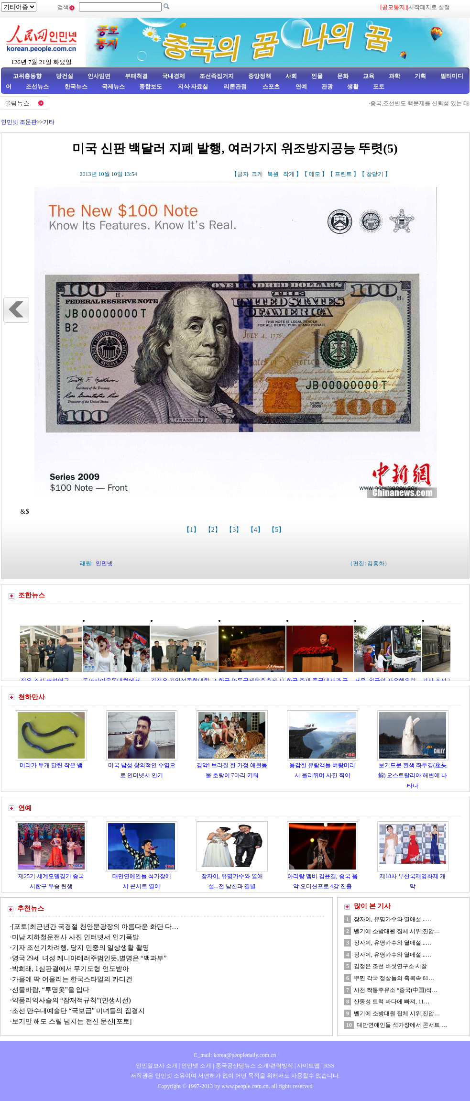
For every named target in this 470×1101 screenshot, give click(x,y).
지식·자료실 (193, 86)
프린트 (343, 174)
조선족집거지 (216, 76)
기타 (49, 122)
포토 (378, 86)
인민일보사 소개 (156, 1065)
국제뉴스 (113, 86)
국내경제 (173, 76)
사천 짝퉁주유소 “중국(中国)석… (395, 990)
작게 (289, 174)
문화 (343, 76)
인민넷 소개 (195, 1065)
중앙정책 (259, 76)
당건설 (64, 76)
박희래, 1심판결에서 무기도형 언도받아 (70, 968)
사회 (291, 76)
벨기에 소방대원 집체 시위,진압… (397, 931)
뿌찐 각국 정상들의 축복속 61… (394, 978)
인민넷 (104, 563)
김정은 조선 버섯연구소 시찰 (390, 966)
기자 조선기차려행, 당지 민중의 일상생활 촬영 (80, 947)
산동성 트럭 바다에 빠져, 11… (392, 1001)
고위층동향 (27, 76)
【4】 (256, 529)
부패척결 (136, 76)
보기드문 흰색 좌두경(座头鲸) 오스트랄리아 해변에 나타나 (413, 775)
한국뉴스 (76, 86)
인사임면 (98, 76)
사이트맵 (308, 1065)
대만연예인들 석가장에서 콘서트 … (402, 1025)
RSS (329, 1065)
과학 (394, 76)
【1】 (192, 529)
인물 (317, 76)
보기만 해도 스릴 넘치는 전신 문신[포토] (72, 1021)
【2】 (214, 529)
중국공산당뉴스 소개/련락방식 (254, 1065)
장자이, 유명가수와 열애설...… (392, 919)
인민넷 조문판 (19, 122)
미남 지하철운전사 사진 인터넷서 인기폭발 (75, 937)
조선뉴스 (38, 86)
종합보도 (150, 86)
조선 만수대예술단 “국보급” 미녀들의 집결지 (78, 1010)
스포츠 (270, 86)
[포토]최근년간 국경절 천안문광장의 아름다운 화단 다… (95, 926)
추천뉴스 (30, 908)
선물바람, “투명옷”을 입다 (51, 989)
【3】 (235, 529)
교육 (368, 76)
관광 (327, 86)
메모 (314, 174)
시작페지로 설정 (429, 7)
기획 (420, 76)
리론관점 (235, 86)
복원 (273, 174)
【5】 (277, 529)
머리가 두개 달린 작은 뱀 (51, 765)
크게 (257, 174)
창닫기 (374, 174)
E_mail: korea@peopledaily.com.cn (235, 1055)
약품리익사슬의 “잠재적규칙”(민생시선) (71, 1000)
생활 (353, 86)
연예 (300, 86)
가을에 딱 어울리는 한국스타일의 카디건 (72, 979)
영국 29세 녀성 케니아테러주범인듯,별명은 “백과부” (89, 958)
